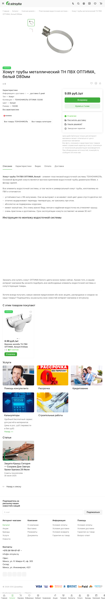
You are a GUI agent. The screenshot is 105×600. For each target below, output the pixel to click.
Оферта (28, 593)
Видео (38, 166)
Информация (59, 520)
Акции (5, 528)
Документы (33, 535)
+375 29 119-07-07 (11, 551)
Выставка (32, 528)
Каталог (6, 525)
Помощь (81, 520)
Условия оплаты (60, 525)
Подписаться (93, 512)
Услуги (6, 535)
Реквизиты (32, 532)
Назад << (8, 431)
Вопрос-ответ (83, 535)
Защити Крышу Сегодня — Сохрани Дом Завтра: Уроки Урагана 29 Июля (17, 466)
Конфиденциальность (12, 593)
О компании (33, 525)
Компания (32, 520)
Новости (6, 539)
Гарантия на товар (61, 535)
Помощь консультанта (16, 388)
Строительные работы (50, 415)
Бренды (6, 532)
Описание (7, 166)
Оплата (47, 166)
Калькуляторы (12, 415)
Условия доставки (61, 528)
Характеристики (23, 166)
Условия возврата (61, 532)
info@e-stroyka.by (11, 554)
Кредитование (80, 388)
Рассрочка (44, 388)
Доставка (59, 166)
